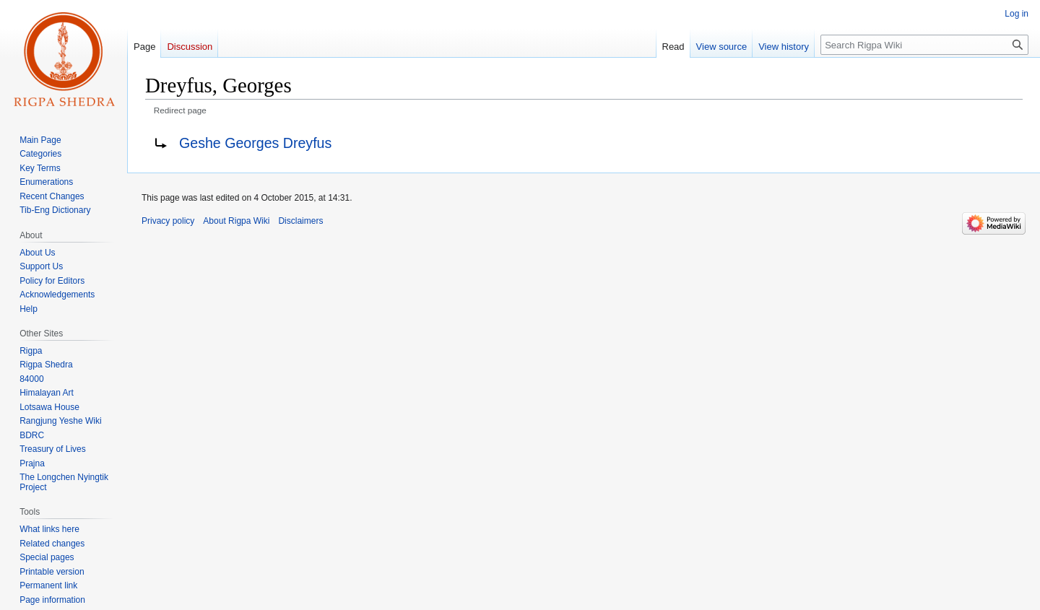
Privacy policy (168, 221)
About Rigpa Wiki (236, 221)
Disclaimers (300, 221)
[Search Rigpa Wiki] (924, 45)
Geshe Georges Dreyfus (255, 143)
